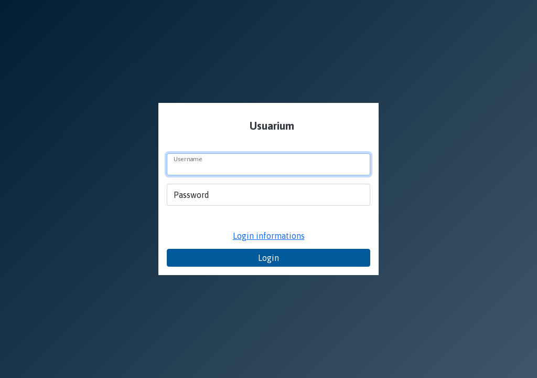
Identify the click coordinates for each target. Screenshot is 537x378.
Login (268, 257)
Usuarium (270, 126)
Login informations (269, 235)
